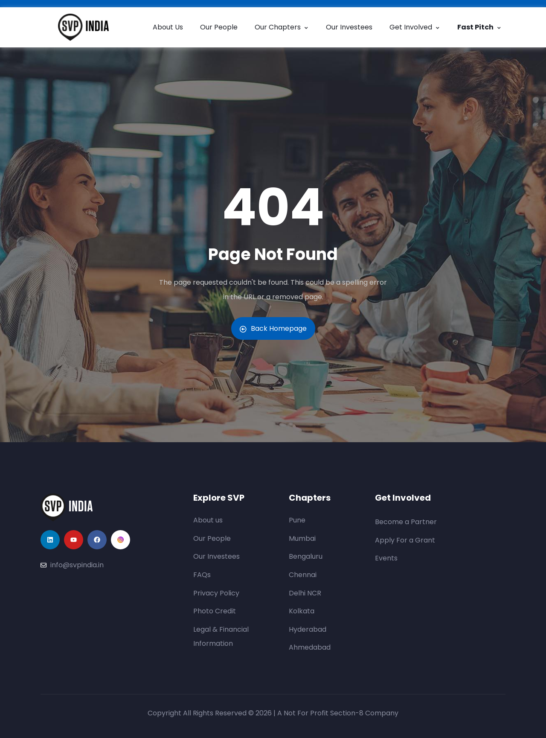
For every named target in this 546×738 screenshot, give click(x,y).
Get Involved (414, 27)
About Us (168, 27)
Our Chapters (282, 27)
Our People (219, 27)
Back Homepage (273, 328)
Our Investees (349, 27)
